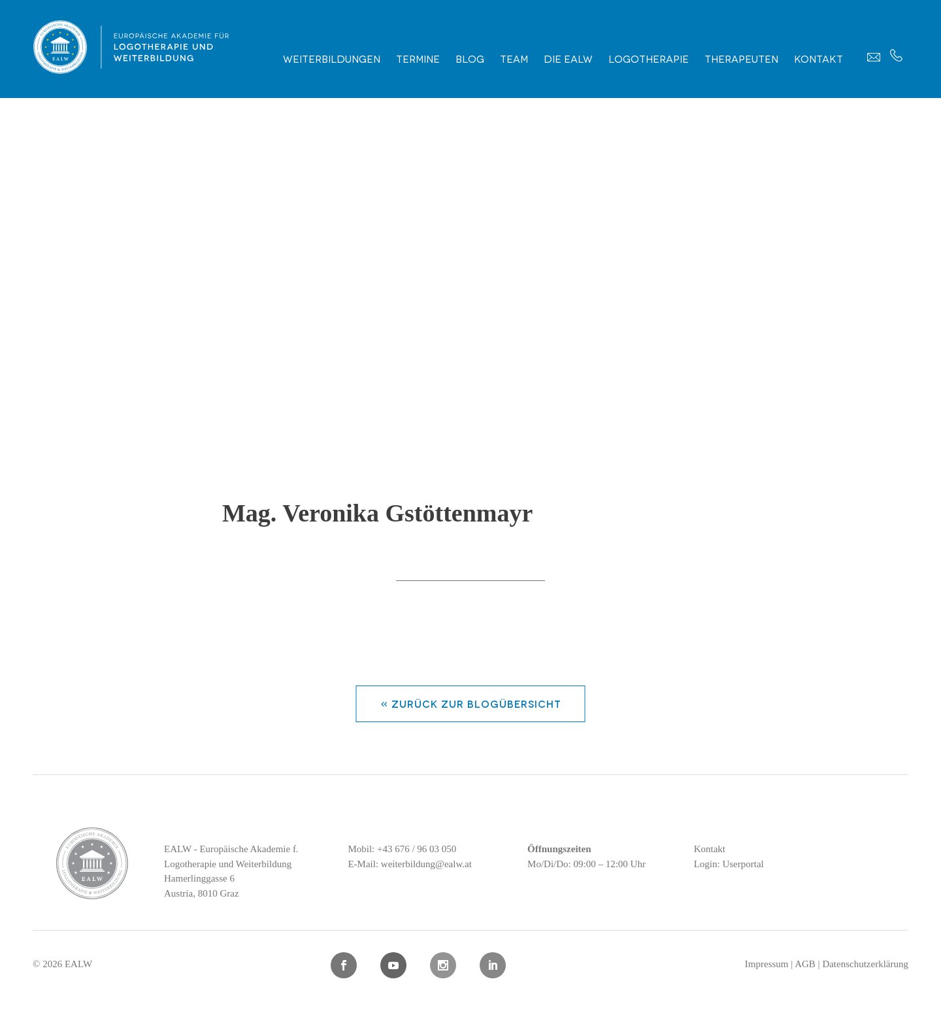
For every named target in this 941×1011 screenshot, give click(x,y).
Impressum (767, 964)
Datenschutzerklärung (865, 964)
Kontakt (818, 58)
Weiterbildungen (331, 58)
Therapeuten (741, 58)
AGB (805, 964)
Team (514, 58)
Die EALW (568, 58)
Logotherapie (648, 58)
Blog (469, 58)
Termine (418, 58)
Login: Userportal (729, 864)
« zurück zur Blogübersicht (470, 703)
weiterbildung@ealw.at (426, 864)
